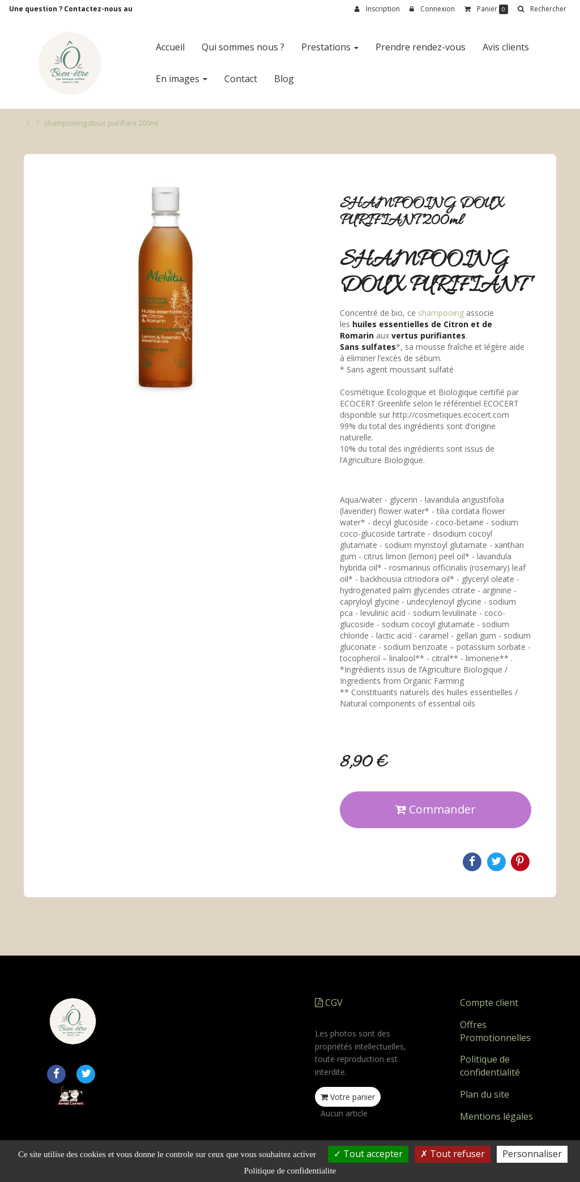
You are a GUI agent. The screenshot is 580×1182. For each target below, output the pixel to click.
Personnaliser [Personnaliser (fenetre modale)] (532, 1153)
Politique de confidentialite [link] (290, 1170)
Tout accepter (368, 1153)
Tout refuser (452, 1153)
